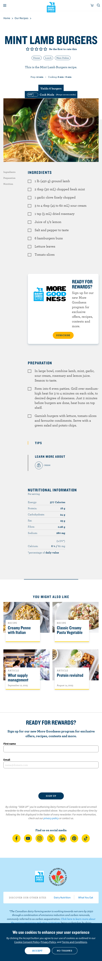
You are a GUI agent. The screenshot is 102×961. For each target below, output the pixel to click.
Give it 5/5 (45, 49)
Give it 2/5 (32, 49)
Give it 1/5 (27, 49)
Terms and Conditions (74, 942)
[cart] (92, 5)
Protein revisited (70, 675)
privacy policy (51, 818)
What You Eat (85, 897)
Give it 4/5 (41, 49)
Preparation (9, 178)
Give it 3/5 (36, 49)
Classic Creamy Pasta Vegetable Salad (69, 632)
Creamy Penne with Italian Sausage (19, 632)
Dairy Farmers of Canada (51, 7)
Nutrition (8, 184)
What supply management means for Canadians (18, 682)
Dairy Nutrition (62, 897)
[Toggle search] (98, 5)
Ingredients (9, 172)
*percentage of (43, 552)
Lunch (48, 57)
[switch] (51, 94)
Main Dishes (62, 57)
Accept (37, 950)
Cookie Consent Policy (26, 942)
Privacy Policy (48, 942)
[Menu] (4, 5)
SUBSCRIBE (63, 335)
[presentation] (51, 780)
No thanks (64, 950)
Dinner (36, 57)
